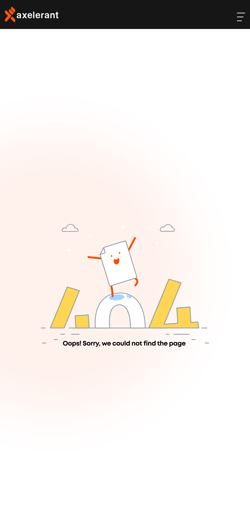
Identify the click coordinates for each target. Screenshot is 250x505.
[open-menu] (241, 17)
